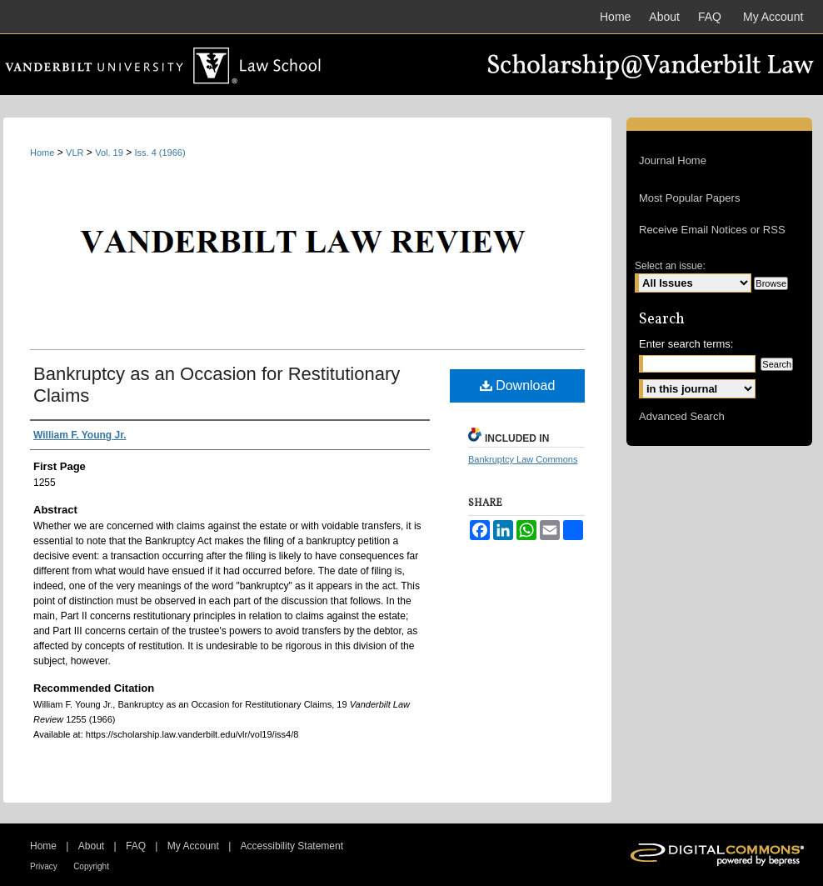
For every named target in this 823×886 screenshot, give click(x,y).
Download (518, 385)
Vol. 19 (109, 153)
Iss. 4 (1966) (160, 153)
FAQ (136, 846)
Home (42, 153)
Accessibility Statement (292, 846)
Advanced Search (682, 416)
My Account (193, 846)
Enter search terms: (686, 344)
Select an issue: (670, 266)
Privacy (43, 866)
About (91, 846)
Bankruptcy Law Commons (522, 459)
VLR (74, 153)
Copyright (91, 866)
